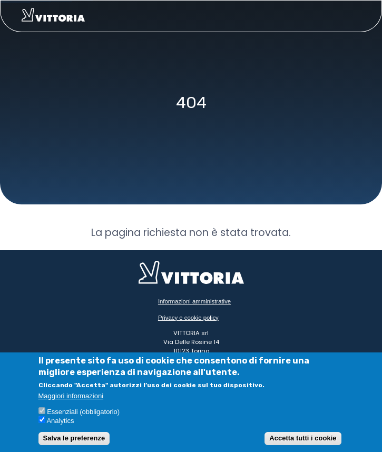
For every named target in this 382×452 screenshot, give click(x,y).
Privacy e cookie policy (188, 318)
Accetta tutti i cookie (302, 438)
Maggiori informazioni (71, 396)
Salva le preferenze (74, 438)
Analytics (60, 421)
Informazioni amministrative (194, 301)
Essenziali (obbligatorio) (83, 412)
